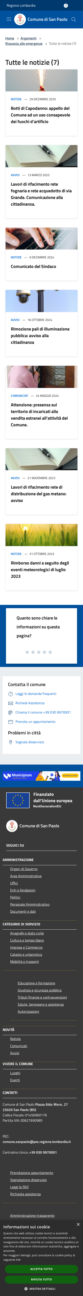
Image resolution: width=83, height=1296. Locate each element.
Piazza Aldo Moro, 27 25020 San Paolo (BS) (35, 1107)
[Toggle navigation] (9, 19)
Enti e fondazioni (22, 890)
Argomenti (29, 38)
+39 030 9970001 (43, 1152)
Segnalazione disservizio (28, 1179)
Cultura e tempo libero (27, 940)
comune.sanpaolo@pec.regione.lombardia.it (37, 1141)
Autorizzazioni (28, 1011)
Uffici (14, 883)
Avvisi (15, 175)
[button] (42, 1288)
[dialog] (41, 1258)
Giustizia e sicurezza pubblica (40, 990)
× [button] (78, 1224)
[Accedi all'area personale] (66, 5)
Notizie (16, 99)
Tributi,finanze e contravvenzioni (42, 997)
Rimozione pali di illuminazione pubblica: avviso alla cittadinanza (40, 335)
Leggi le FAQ (19, 1187)
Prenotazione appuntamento (31, 1172)
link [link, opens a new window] (18, 1260)
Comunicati (19, 395)
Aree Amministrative (26, 876)
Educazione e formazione (36, 983)
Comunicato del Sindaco (33, 266)
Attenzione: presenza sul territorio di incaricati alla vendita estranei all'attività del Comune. (39, 414)
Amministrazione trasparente (32, 1215)
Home (9, 38)
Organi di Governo (23, 868)
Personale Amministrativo (29, 904)
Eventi (15, 1080)
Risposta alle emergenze (23, 43)
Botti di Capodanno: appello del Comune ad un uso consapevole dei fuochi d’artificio (40, 115)
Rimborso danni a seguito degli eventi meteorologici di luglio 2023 (40, 569)
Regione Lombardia (21, 5)
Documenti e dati (23, 911)
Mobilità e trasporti (24, 961)
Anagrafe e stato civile (27, 933)
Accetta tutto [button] (41, 1269)
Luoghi (15, 1073)
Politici (15, 897)
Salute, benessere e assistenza (41, 1004)
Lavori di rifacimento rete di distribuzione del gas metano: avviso (38, 494)
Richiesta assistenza (25, 1194)
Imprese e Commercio (26, 947)
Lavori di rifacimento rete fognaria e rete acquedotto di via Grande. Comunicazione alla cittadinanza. (41, 194)
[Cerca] (73, 19)
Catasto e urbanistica (26, 954)
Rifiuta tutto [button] (41, 1279)
